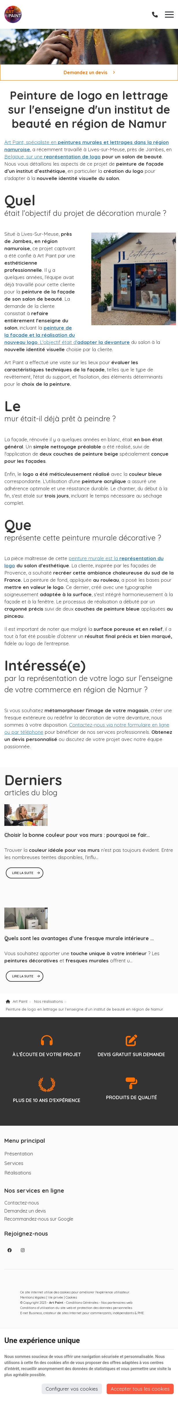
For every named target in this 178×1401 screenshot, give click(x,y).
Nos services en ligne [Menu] (34, 1195)
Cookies (71, 1302)
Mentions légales (32, 1302)
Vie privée (55, 1302)
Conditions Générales (82, 1307)
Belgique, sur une (52, 157)
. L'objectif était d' (67, 336)
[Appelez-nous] (155, 14)
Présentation (18, 1158)
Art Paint (16, 1006)
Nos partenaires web (116, 1307)
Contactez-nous (21, 1207)
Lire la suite (23, 878)
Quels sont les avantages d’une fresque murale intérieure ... (79, 943)
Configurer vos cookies (72, 1389)
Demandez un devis (89, 72)
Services (13, 1168)
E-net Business (31, 1318)
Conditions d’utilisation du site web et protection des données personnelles (76, 1312)
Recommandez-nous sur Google (38, 1223)
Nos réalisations (48, 1006)
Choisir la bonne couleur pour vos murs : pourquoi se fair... (77, 839)
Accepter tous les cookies (140, 1389)
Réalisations (17, 1177)
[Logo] (13, 14)
